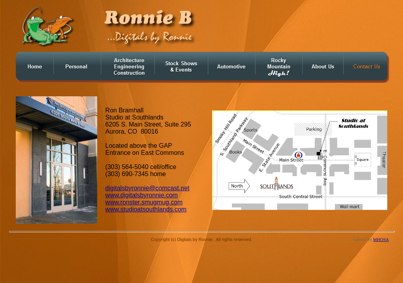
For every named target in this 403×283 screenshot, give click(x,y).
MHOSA (381, 239)
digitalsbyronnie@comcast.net (147, 188)
